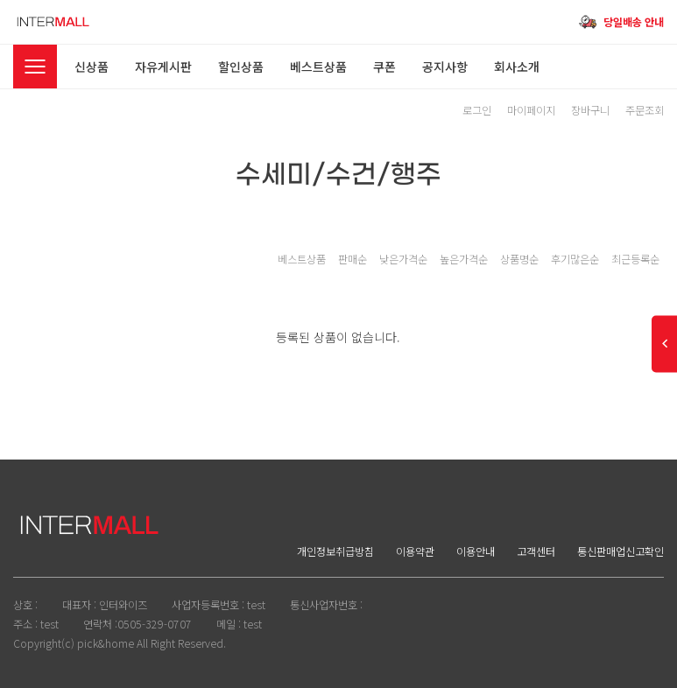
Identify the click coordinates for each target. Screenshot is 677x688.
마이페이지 (531, 110)
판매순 (352, 259)
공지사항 (445, 66)
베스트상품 (318, 66)
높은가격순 (464, 259)
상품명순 (519, 259)
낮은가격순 (403, 259)
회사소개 (516, 66)
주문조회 (644, 110)
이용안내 (475, 551)
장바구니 (590, 110)
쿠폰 (384, 66)
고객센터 (536, 551)
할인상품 (241, 66)
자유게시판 (163, 66)
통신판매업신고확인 (620, 551)
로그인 (476, 110)
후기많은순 (575, 259)
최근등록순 (635, 259)
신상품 (91, 66)
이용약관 (415, 551)
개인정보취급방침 (335, 551)
